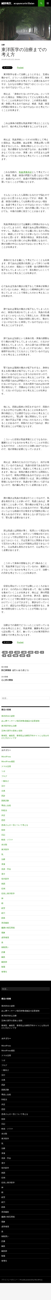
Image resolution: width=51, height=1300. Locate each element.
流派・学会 (6, 869)
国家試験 (5, 800)
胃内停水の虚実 (8, 716)
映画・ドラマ (7, 839)
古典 (3, 791)
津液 (3, 864)
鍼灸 (3, 957)
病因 (3, 883)
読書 (3, 952)
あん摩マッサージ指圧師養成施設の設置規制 (20, 721)
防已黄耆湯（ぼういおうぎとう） (25, 668)
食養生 (4, 971)
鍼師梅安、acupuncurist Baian (17, 3)
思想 (3, 820)
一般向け (5, 781)
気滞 (17, 652)
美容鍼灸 (5, 923)
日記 (3, 835)
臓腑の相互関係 (8, 927)
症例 (3, 888)
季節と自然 (6, 805)
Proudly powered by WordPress (31, 1280)
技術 (3, 830)
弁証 (3, 815)
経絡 (3, 918)
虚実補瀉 (5, 937)
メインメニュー (47, 3)
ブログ (4, 776)
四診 (5, 652)
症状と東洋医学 (8, 893)
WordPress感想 (8, 761)
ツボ (3, 771)
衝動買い (5, 947)
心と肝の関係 (25, 678)
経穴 (3, 913)
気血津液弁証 (25, 172)
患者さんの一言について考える (14, 825)
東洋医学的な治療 (9, 726)
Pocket (20, 67)
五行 (3, 786)
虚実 (22, 655)
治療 (3, 45)
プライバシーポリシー (9, 1280)
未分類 (4, 844)
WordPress (6, 756)
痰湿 (30, 652)
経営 (3, 908)
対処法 (4, 810)
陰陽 (3, 967)
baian (17, 59)
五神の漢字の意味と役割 (11, 730)
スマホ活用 (6, 766)
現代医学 (5, 879)
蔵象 (15, 655)
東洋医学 (5, 849)
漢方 (3, 874)
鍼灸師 (4, 962)
